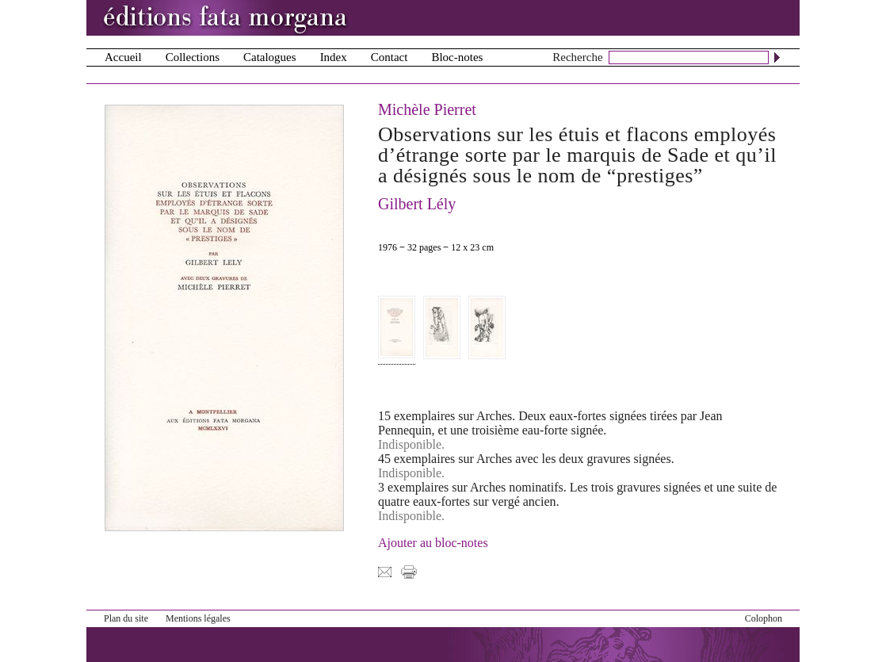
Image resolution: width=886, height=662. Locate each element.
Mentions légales (198, 618)
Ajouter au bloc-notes (433, 542)
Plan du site (126, 618)
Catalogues (269, 57)
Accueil (123, 57)
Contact (389, 57)
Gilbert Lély (417, 203)
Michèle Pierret (427, 109)
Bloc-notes (457, 57)
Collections (193, 57)
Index (333, 57)
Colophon (763, 618)
